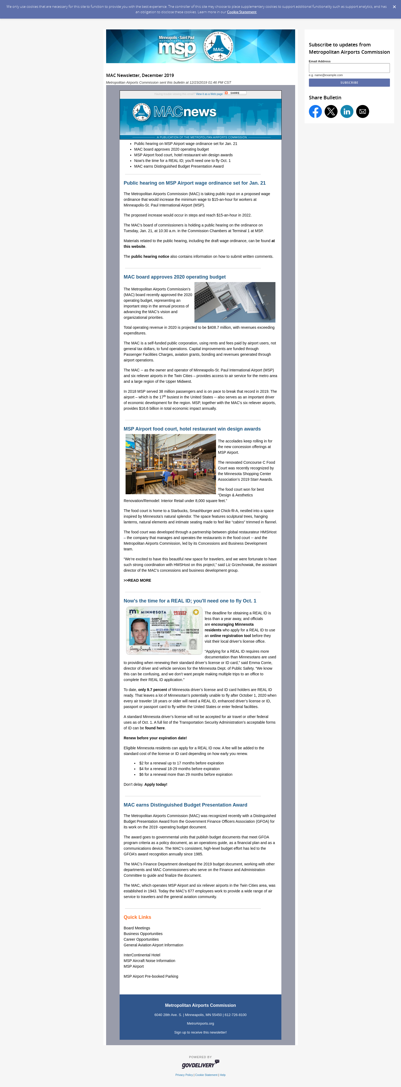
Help (222, 1075)
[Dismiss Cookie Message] (394, 5)
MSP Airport (134, 966)
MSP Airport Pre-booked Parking (151, 976)
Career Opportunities (141, 939)
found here (154, 728)
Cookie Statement (242, 11)
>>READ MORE (137, 580)
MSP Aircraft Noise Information (149, 961)
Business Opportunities (143, 934)
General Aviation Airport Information (153, 945)
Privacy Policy (184, 1075)
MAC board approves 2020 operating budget (171, 149)
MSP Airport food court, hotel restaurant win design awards (183, 155)
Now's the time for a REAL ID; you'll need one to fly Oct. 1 (182, 160)
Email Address (320, 61)
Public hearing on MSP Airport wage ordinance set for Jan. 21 (185, 143)
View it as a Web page (209, 94)
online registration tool (230, 636)
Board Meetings (137, 928)
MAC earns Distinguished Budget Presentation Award (179, 166)
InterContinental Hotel (142, 955)
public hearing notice (150, 256)
